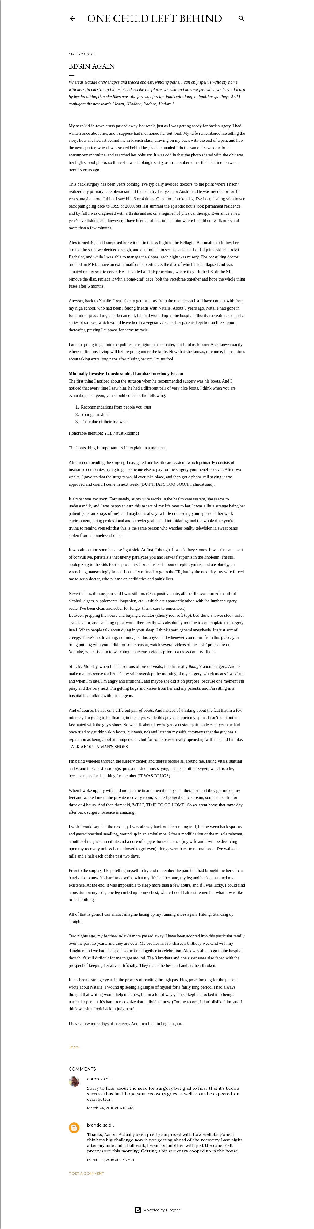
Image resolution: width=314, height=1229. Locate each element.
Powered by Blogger (157, 1210)
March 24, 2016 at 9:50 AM (110, 1159)
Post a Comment (86, 1173)
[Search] (241, 17)
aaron (93, 1079)
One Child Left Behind (154, 18)
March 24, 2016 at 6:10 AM (110, 1108)
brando (94, 1125)
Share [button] (74, 1047)
